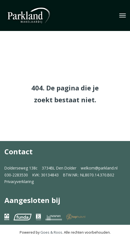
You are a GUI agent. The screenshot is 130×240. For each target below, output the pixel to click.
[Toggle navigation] (122, 15)
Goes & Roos (51, 232)
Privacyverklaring (19, 181)
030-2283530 (16, 175)
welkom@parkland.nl (99, 168)
